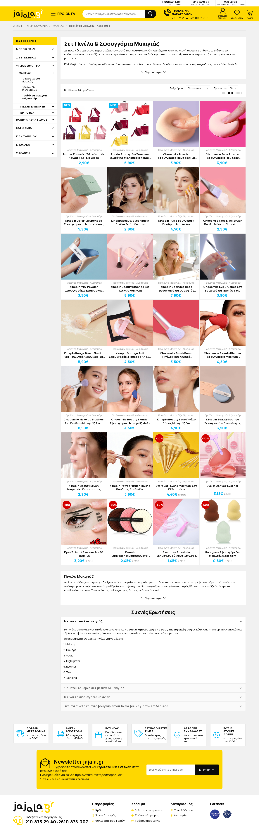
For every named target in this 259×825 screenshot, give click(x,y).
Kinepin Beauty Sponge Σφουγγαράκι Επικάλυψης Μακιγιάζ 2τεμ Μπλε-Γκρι (222, 421)
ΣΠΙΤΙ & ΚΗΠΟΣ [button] (26, 57)
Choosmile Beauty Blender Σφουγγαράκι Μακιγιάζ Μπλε (130, 421)
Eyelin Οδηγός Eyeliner (222, 486)
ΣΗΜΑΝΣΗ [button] (23, 153)
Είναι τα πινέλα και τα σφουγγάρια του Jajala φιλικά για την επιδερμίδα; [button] (116, 706)
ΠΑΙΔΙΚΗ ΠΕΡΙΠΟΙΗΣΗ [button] (32, 106)
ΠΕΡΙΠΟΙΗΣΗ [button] (26, 112)
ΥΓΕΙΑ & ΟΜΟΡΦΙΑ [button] (28, 66)
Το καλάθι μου (183, 810)
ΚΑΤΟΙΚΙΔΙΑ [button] (24, 128)
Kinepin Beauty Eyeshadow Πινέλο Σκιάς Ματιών (130, 222)
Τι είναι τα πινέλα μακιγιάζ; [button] (83, 621)
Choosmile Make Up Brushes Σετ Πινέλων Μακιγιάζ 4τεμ (84, 421)
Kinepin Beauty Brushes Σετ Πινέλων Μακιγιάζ (129, 288)
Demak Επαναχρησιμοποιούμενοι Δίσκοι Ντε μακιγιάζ (130, 554)
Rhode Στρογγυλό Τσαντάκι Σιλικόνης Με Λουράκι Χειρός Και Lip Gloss (130, 156)
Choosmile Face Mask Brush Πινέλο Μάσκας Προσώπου (222, 222)
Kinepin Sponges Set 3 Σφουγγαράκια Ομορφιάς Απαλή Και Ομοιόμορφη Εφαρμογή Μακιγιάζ (176, 288)
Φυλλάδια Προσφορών (110, 821)
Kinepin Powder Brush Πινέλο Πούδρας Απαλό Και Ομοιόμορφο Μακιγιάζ (130, 487)
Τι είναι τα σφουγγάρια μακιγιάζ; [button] (87, 697)
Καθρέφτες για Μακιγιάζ (31, 80)
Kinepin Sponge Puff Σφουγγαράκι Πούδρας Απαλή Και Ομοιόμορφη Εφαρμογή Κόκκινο (130, 355)
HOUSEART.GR (171, 3)
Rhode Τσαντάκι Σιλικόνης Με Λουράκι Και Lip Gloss (84, 156)
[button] (249, 15)
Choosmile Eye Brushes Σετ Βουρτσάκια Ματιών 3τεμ (222, 288)
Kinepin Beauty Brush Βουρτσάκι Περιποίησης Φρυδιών (83, 487)
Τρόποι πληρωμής (147, 815)
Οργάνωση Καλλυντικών (29, 88)
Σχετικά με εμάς (105, 815)
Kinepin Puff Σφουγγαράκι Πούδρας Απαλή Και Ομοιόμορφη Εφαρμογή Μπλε (176, 222)
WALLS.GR (231, 3)
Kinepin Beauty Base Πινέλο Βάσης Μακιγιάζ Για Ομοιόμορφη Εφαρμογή (176, 421)
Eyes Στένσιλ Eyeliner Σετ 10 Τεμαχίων (83, 554)
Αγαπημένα (181, 815)
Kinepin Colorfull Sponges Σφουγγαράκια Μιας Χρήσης (83, 222)
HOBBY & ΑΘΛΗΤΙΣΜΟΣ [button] (31, 120)
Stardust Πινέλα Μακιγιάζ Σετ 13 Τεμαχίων (176, 487)
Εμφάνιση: (220, 88)
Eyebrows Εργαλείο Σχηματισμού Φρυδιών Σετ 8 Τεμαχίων (176, 554)
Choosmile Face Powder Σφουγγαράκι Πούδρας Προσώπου (222, 156)
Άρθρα (99, 810)
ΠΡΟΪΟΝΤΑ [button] (66, 13)
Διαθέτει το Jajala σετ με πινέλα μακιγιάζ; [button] (94, 688)
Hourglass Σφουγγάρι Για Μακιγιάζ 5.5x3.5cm (222, 554)
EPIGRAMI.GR (201, 3)
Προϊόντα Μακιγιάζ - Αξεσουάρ (84, 150)
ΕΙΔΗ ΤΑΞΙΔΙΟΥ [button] (26, 136)
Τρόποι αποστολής (147, 821)
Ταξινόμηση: (177, 88)
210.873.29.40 (180, 18)
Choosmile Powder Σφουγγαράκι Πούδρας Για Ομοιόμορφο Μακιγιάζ (176, 156)
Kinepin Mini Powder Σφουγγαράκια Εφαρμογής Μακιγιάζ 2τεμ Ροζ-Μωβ (83, 288)
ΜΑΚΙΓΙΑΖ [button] (25, 73)
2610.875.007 (199, 18)
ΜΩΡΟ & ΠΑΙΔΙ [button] (25, 49)
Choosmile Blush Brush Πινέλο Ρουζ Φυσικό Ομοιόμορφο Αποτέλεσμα (176, 355)
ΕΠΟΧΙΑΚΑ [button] (23, 145)
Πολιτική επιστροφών (149, 810)
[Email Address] (170, 770)
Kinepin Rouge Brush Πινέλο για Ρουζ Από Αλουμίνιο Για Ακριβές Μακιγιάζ (83, 355)
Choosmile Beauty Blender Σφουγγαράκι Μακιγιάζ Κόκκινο (222, 355)
